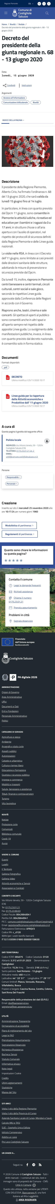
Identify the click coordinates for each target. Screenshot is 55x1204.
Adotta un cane (9, 1137)
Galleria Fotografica (11, 874)
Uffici (4, 701)
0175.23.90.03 (13, 911)
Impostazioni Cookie (11, 1073)
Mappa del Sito (9, 1092)
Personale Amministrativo (14, 716)
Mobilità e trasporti (11, 784)
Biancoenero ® (29, 1192)
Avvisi (4, 843)
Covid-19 (6, 838)
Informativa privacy (11, 1064)
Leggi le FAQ (8, 1035)
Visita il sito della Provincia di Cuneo (19, 1113)
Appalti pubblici (9, 751)
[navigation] (6, 13)
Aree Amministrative (12, 697)
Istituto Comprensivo (12, 1132)
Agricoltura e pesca (11, 737)
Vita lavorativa (9, 803)
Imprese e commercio (12, 779)
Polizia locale (13, 440)
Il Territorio (7, 869)
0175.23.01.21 (12, 907)
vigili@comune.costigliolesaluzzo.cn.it (22, 456)
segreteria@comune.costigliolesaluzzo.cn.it (29, 925)
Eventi (5, 859)
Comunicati (7, 829)
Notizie (21, 24)
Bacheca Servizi (9, 1054)
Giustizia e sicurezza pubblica (15, 775)
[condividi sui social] (9, 85)
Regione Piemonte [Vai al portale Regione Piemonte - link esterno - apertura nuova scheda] (11, 3)
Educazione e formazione (14, 770)
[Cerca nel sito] (47, 13)
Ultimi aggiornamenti (12, 1083)
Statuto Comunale (11, 1059)
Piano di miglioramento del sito (17, 1030)
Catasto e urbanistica (12, 760)
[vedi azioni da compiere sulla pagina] (24, 85)
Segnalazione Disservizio (14, 1045)
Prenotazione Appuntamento (16, 1040)
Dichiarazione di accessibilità (15, 1026)
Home (4, 24)
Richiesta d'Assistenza (12, 1049)
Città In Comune (23, 1185)
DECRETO (17, 377)
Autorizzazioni (8, 756)
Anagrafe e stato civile (13, 746)
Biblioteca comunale (11, 834)
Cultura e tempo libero (12, 765)
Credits (5, 1078)
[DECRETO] (7, 377)
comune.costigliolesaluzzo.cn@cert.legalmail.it (30, 921)
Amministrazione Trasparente (16, 1021)
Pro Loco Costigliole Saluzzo (15, 1142)
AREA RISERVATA (26, 1199)
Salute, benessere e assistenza (17, 789)
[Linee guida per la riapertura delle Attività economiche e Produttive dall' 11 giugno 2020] (7, 396)
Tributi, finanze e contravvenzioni (18, 794)
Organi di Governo (10, 692)
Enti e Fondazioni (10, 711)
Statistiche (7, 1087)
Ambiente (6, 741)
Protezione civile (10, 824)
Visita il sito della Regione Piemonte (19, 1108)
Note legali (7, 1068)
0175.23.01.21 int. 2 (25, 451)
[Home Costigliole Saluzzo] (26, 13)
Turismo (5, 798)
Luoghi (5, 864)
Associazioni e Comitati (13, 888)
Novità (13, 24)
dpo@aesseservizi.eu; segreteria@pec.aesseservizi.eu (17, 1004)
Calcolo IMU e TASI (11, 1123)
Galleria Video (8, 878)
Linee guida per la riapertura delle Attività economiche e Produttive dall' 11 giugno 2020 (30, 399)
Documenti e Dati (10, 706)
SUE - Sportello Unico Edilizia (16, 1127)
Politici (5, 720)
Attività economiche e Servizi (16, 883)
